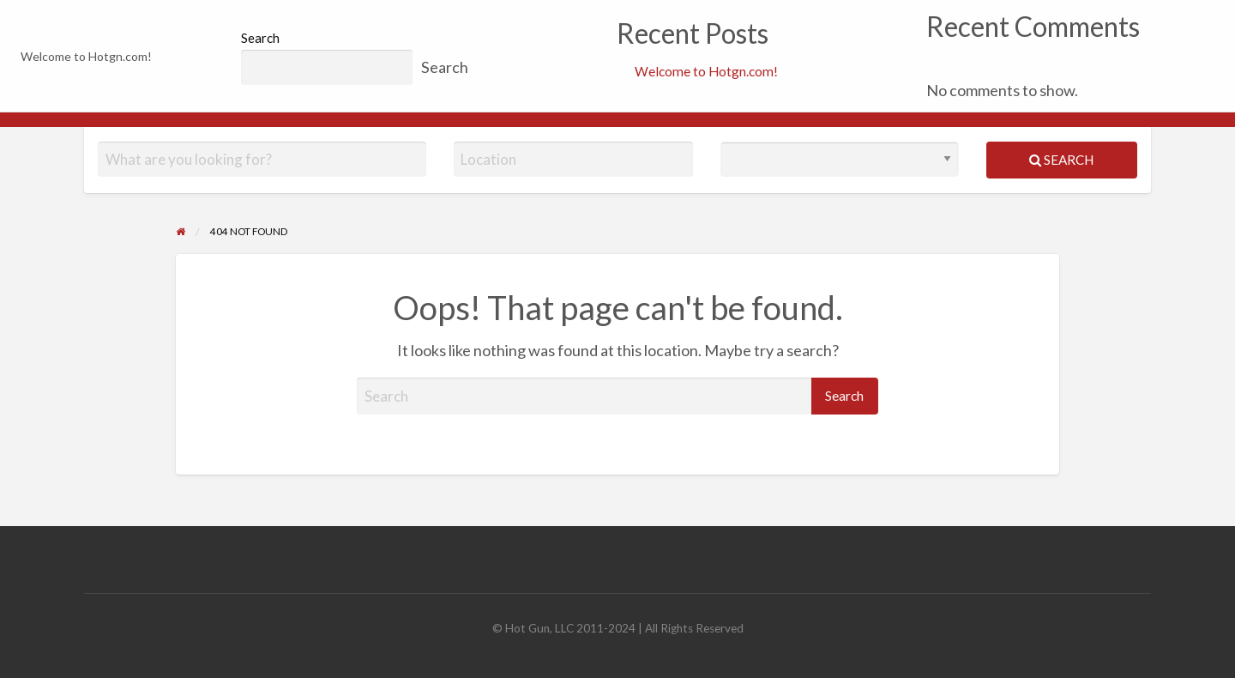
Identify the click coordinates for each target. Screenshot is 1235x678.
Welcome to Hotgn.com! (706, 71)
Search (260, 37)
